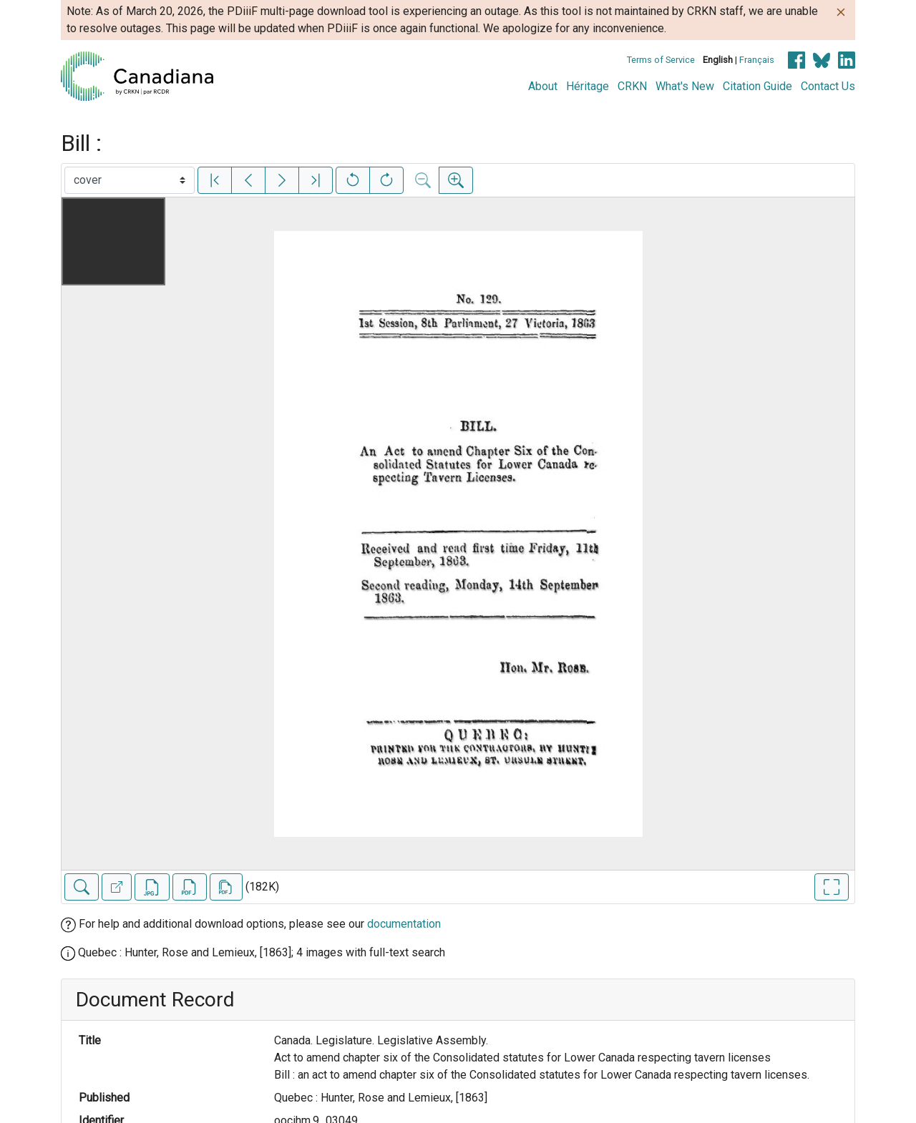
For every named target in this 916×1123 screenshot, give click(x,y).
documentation (404, 924)
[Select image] (129, 180)
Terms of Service (661, 59)
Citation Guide (757, 86)
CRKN (632, 86)
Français (756, 59)
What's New (685, 86)
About (542, 86)
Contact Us (828, 86)
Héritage (587, 86)
